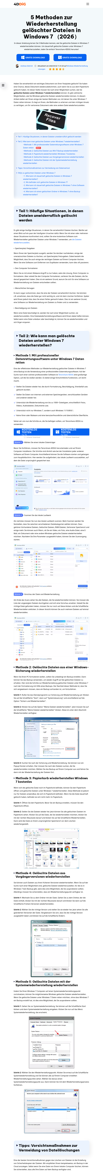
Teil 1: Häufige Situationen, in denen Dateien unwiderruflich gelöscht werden (49, 136)
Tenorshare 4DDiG (66, 374)
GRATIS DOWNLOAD (33, 57)
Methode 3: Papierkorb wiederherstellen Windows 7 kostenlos (49, 154)
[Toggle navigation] (87, 4)
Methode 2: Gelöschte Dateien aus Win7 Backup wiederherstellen (51, 151)
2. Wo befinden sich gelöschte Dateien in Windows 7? (46, 182)
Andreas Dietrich (27, 66)
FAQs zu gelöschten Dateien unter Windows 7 (36, 173)
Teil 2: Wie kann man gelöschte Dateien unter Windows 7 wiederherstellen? (49, 141)
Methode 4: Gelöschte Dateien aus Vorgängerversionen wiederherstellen (54, 157)
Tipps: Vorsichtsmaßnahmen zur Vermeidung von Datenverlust (44, 168)
